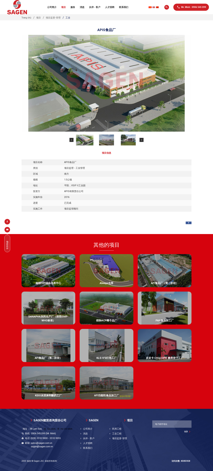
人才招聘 (109, 7)
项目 (63, 7)
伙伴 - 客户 (94, 7)
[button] (71, 140)
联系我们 (123, 7)
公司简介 (52, 7)
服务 (72, 7)
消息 (82, 7)
